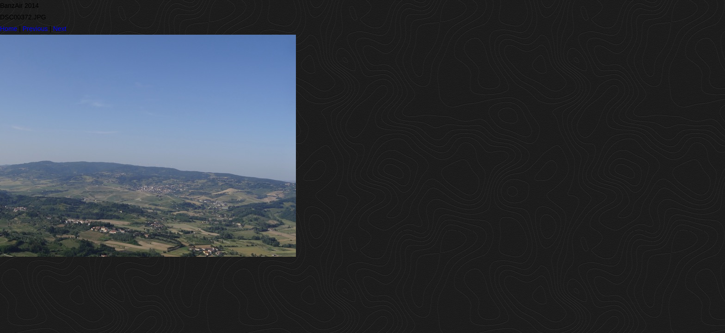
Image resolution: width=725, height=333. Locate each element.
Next (60, 28)
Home (8, 28)
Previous (35, 28)
